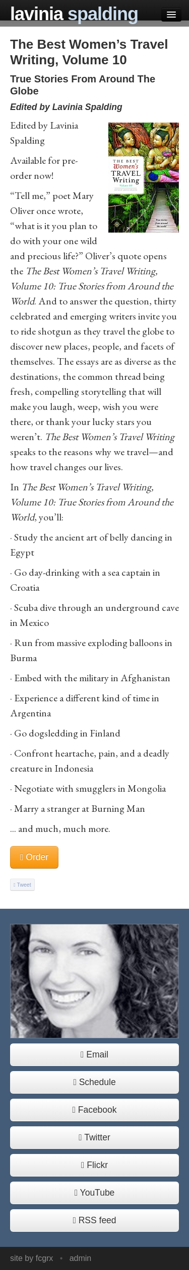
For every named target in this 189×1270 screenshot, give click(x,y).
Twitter (94, 1137)
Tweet (22, 885)
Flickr (94, 1165)
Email (94, 1054)
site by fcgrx (31, 1258)
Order (34, 857)
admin (81, 1258)
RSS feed (94, 1220)
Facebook (94, 1110)
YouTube (95, 1193)
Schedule (94, 1082)
